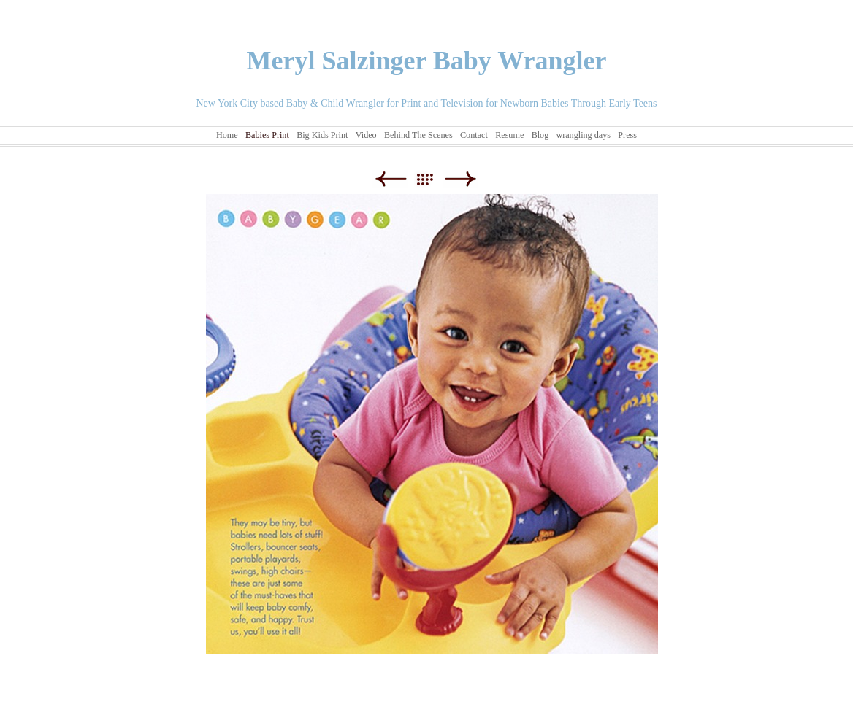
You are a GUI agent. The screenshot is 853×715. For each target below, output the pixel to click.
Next (460, 179)
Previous (390, 179)
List (432, 179)
